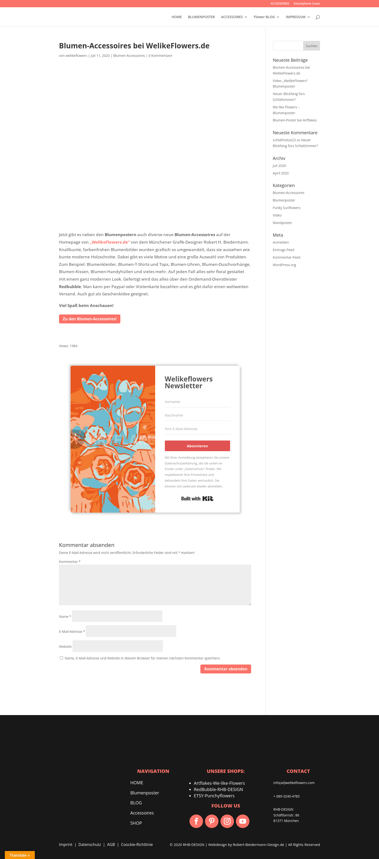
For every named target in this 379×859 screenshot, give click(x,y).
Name (65, 616)
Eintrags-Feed (283, 249)
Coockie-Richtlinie (137, 844)
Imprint (65, 844)
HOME (177, 17)
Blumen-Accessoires (129, 55)
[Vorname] (197, 401)
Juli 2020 (279, 165)
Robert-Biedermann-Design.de (258, 844)
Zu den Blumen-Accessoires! (90, 318)
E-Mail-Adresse (72, 631)
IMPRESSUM (296, 17)
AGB (111, 844)
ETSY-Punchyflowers (214, 796)
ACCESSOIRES (280, 4)
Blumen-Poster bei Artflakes (295, 120)
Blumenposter (284, 200)
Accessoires (142, 813)
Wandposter (282, 222)
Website (65, 646)
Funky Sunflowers (287, 207)
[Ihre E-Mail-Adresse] (197, 428)
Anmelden (281, 242)
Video (277, 215)
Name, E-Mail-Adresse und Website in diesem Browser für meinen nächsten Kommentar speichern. (143, 658)
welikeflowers (76, 55)
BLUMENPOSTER (201, 17)
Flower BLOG (264, 17)
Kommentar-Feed (286, 257)
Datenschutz (90, 844)
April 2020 (281, 173)
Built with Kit (197, 498)
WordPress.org (284, 264)
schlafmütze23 (284, 140)
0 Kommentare (160, 55)
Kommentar (69, 561)
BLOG (136, 803)
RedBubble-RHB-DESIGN (218, 789)
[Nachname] (197, 415)
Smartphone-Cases (307, 4)
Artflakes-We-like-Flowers (219, 783)
